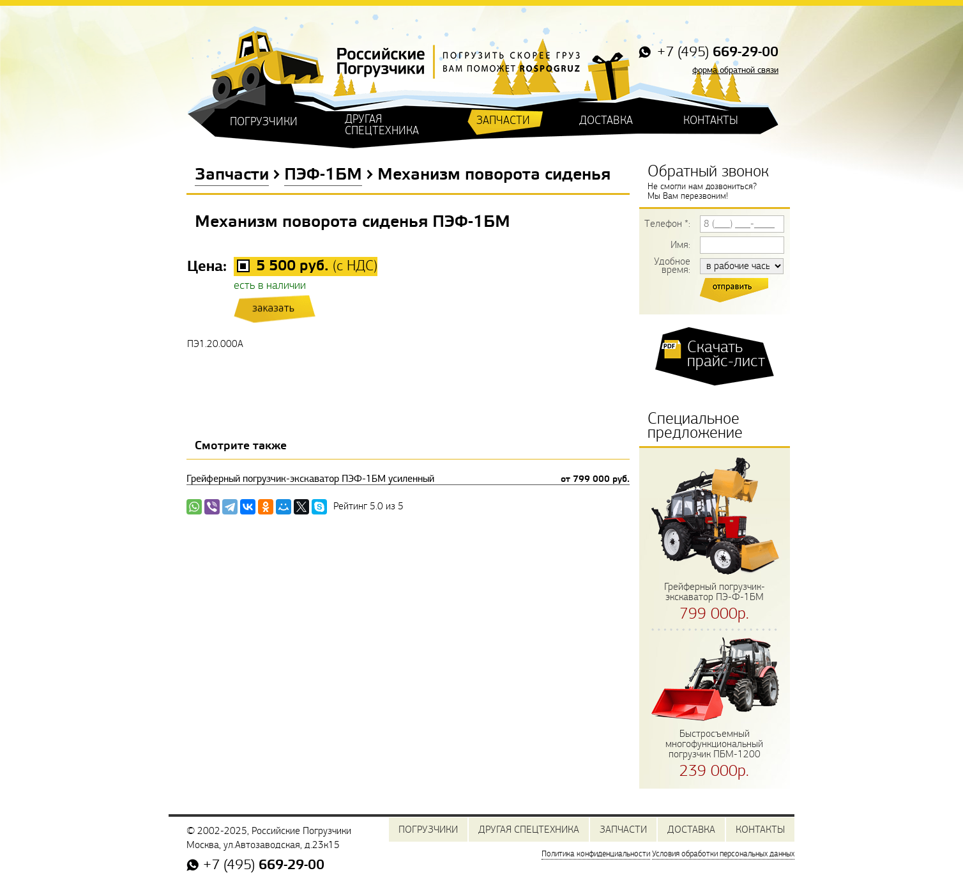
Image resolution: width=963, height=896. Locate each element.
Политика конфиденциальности (596, 854)
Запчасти (232, 175)
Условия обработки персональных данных (723, 854)
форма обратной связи (735, 70)
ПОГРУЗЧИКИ (264, 121)
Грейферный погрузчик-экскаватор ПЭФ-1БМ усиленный (408, 478)
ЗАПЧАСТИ (503, 120)
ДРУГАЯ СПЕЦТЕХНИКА (382, 124)
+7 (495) (715, 53)
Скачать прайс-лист (726, 354)
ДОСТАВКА (606, 120)
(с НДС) (316, 266)
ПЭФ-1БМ (323, 175)
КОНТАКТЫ (710, 120)
